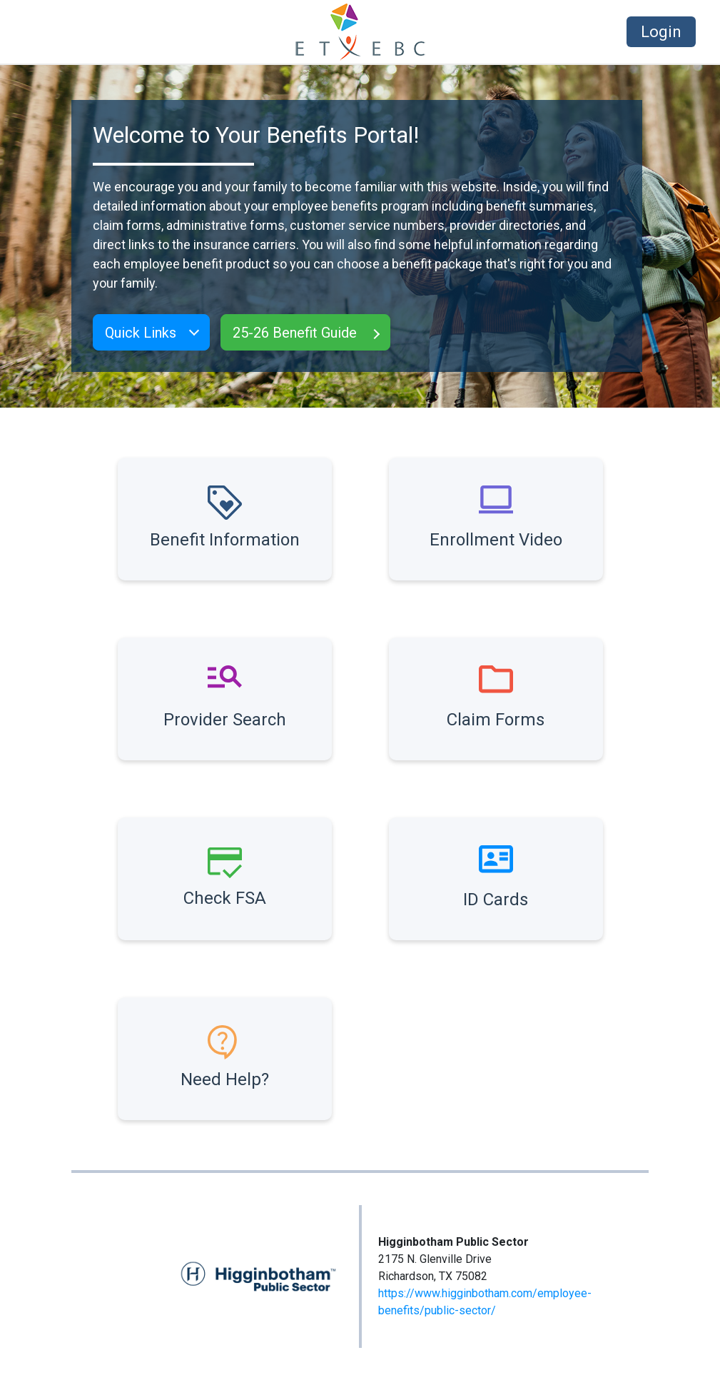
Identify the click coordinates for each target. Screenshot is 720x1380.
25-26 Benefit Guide (295, 332)
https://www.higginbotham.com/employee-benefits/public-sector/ (485, 1301)
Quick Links (140, 332)
